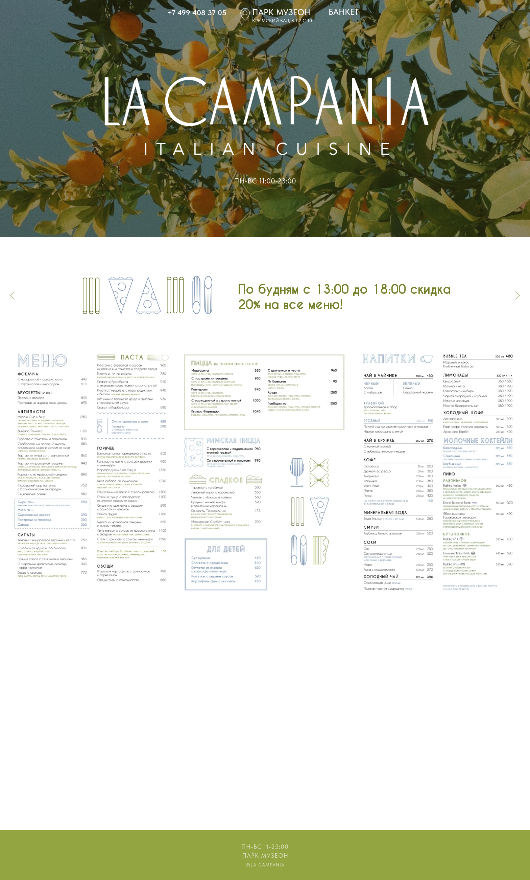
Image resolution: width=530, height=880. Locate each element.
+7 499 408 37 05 (197, 12)
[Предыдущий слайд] (12, 295)
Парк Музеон (265, 855)
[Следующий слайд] (517, 295)
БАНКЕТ (344, 12)
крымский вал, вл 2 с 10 (282, 20)
